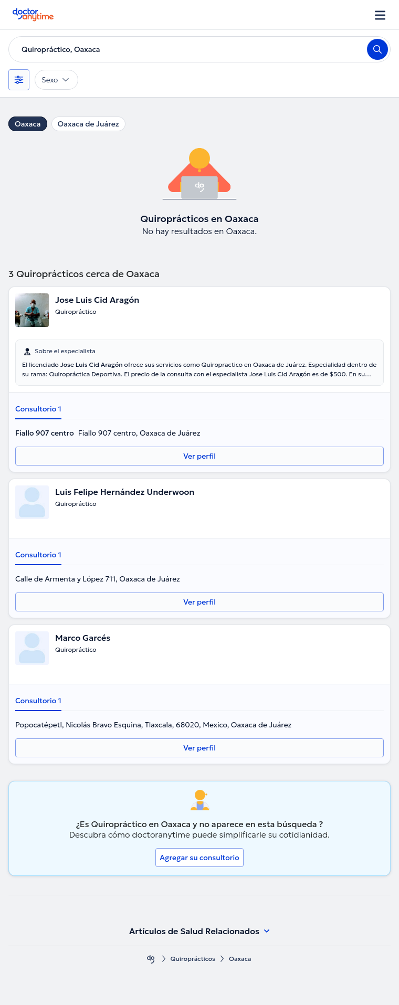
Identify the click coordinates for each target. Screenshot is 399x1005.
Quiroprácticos (193, 958)
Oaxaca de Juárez (88, 124)
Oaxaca (28, 124)
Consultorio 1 (38, 409)
